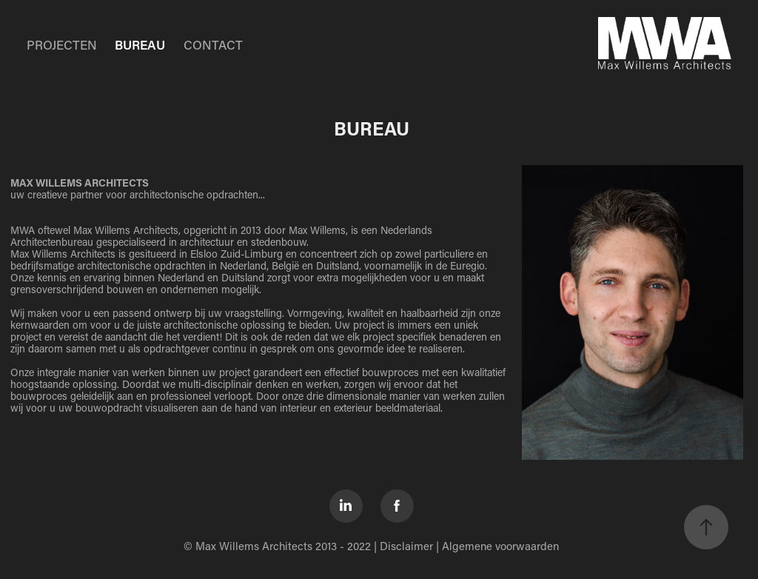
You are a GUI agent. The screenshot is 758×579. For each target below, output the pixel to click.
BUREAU (140, 44)
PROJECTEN (62, 44)
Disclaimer (406, 545)
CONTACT (213, 44)
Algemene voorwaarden (500, 545)
